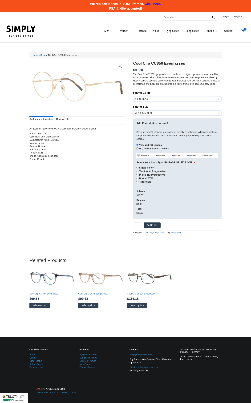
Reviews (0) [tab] (62, 119)
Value (156, 30)
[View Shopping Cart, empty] (242, 30)
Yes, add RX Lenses (150, 145)
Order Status (35, 361)
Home (35, 55)
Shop (43, 55)
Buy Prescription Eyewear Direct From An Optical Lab (56, 392)
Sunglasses (192, 30)
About (32, 354)
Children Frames (88, 361)
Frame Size (140, 106)
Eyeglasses (172, 30)
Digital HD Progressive (152, 174)
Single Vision (146, 167)
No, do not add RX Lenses (154, 148)
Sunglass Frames (88, 357)
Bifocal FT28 (146, 178)
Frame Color (141, 92)
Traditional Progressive (152, 171)
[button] (120, 66)
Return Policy (36, 364)
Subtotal (140, 191)
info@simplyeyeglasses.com (144, 367)
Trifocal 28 (145, 181)
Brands (142, 30)
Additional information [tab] (41, 119)
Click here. (153, 4)
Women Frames (87, 367)
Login (227, 16)
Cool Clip (148, 233)
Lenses (212, 31)
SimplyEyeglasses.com (141, 354)
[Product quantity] (137, 225)
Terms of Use (36, 367)
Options (140, 200)
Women (126, 31)
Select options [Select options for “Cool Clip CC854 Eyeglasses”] (39, 305)
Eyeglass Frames (88, 354)
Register (239, 16)
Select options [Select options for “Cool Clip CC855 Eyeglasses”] (88, 305)
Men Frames (86, 364)
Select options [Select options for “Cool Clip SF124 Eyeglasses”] (137, 305)
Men (108, 31)
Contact (228, 30)
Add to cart (152, 225)
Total (139, 209)
